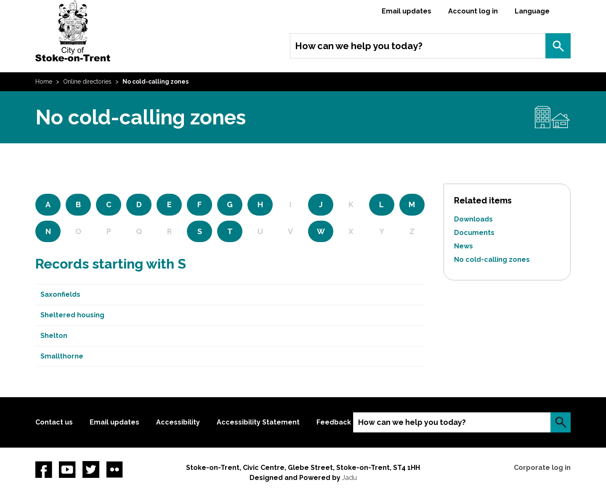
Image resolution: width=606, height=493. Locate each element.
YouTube (67, 469)
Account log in (473, 11)
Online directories (87, 81)
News (463, 246)
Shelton (53, 336)
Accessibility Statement (258, 422)
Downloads (473, 219)
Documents (474, 233)
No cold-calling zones (492, 260)
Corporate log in (542, 468)
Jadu (349, 478)
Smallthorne (61, 356)
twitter (90, 469)
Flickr (114, 469)
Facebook (43, 469)
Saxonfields (60, 294)
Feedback (333, 422)
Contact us (54, 422)
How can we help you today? (359, 46)
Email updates (406, 11)
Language (532, 11)
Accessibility (178, 422)
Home (43, 81)
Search (558, 45)
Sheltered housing (72, 315)
